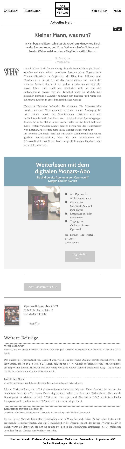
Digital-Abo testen (79, 256)
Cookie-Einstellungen (55, 443)
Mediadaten (71, 439)
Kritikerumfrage (40, 439)
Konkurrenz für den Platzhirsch (23, 408)
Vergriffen (34, 324)
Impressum (102, 439)
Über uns (15, 439)
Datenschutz (87, 439)
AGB (112, 439)
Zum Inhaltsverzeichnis (42, 287)
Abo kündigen (76, 443)
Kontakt (25, 439)
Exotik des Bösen (14, 379)
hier (70, 180)
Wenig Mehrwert (14, 345)
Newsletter (57, 439)
